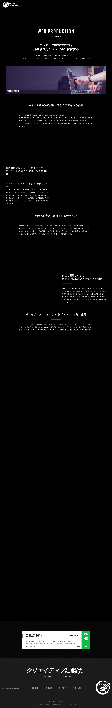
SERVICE (63, 688)
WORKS (49, 688)
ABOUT (35, 688)
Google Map (72, 704)
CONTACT (77, 688)
